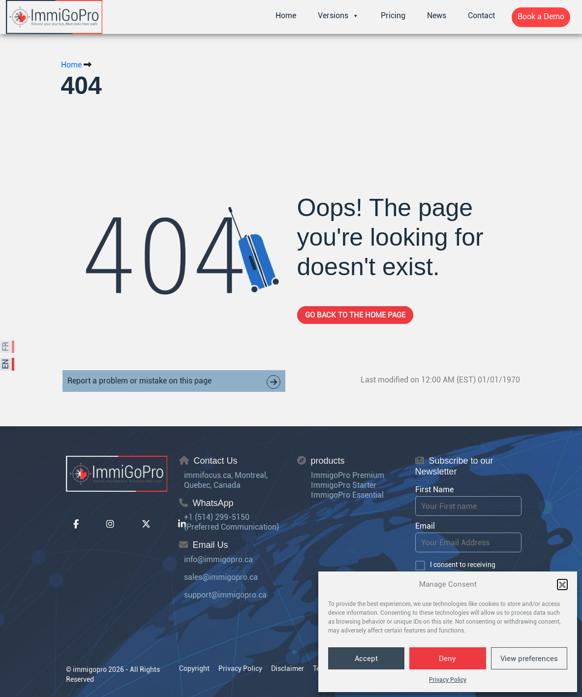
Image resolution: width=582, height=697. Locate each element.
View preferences (529, 658)
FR (5, 346)
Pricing (393, 15)
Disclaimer (287, 668)
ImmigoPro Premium (347, 475)
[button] (562, 584)
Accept (366, 658)
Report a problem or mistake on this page (173, 382)
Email (425, 526)
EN (5, 364)
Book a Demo (541, 16)
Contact (481, 15)
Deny (447, 658)
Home (286, 15)
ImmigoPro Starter (343, 485)
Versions (338, 15)
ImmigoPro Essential (347, 495)
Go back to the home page (355, 315)
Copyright (194, 668)
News (436, 15)
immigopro (90, 669)
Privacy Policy (447, 679)
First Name (434, 489)
